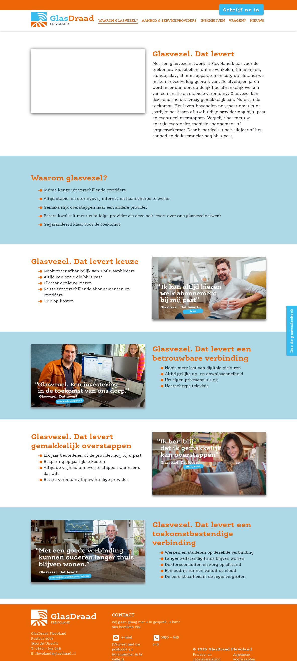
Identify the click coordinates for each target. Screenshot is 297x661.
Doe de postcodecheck (291, 330)
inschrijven (213, 20)
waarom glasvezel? (118, 20)
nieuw (257, 20)
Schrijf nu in (241, 9)
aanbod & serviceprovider (169, 20)
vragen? (237, 20)
